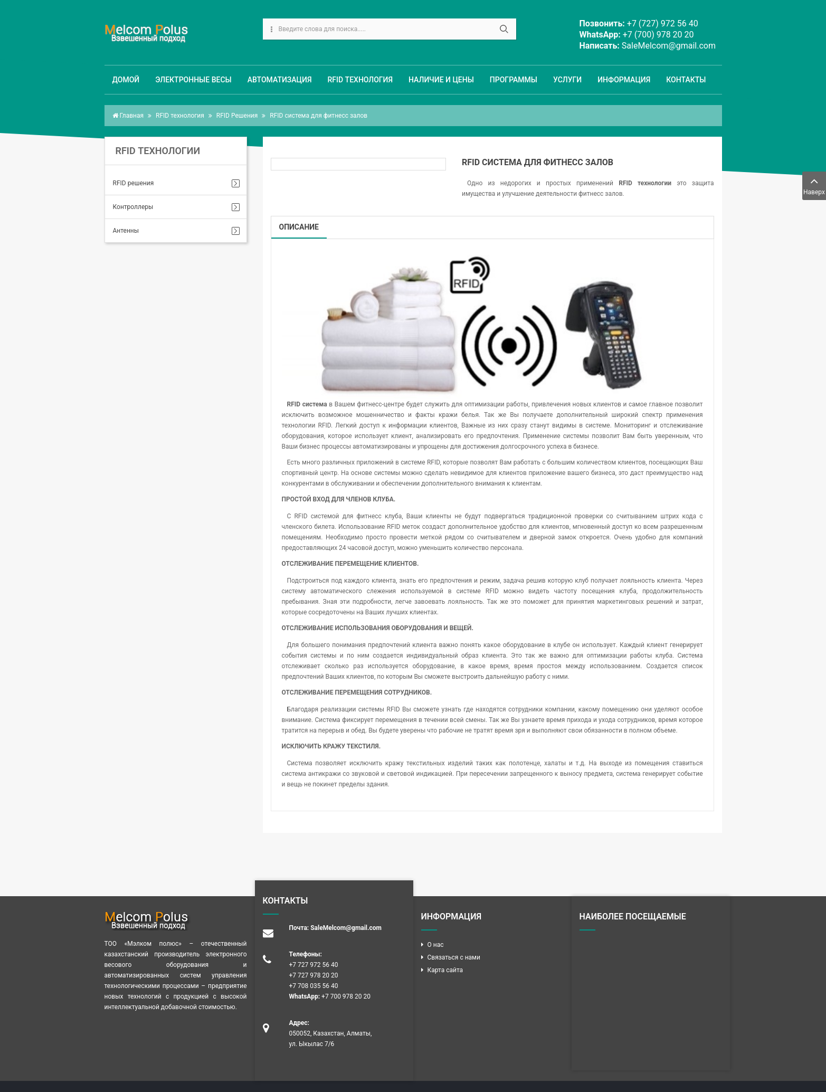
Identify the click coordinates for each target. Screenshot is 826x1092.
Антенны (126, 230)
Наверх (814, 185)
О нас (436, 944)
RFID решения (133, 183)
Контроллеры (133, 207)
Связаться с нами (454, 957)
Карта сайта (445, 970)
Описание (299, 227)
